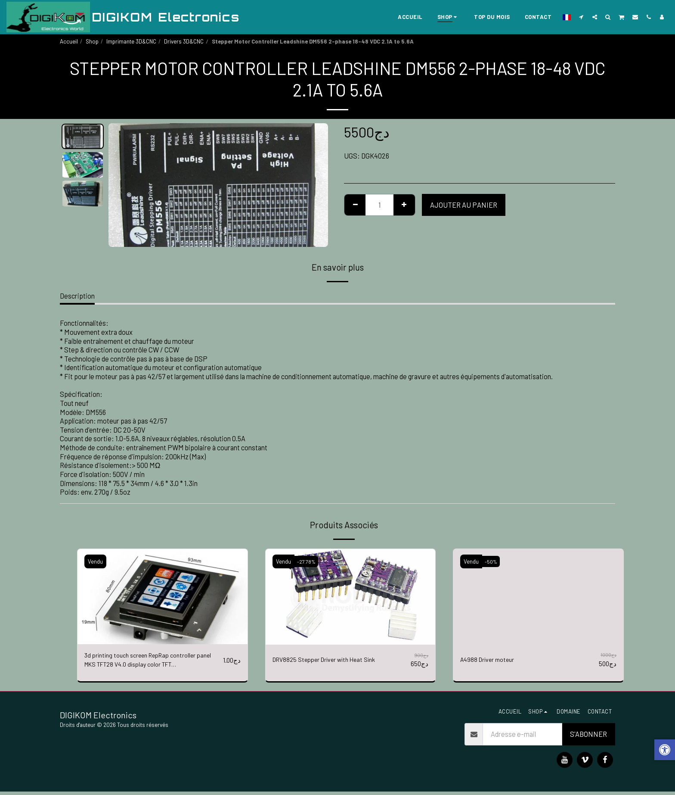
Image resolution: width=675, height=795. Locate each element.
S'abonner (588, 737)
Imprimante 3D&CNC (131, 41)
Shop (92, 41)
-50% (492, 561)
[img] (162, 597)
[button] (581, 17)
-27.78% (307, 561)
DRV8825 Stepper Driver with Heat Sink (331, 659)
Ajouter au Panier (463, 204)
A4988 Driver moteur (491, 659)
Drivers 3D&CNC (184, 41)
